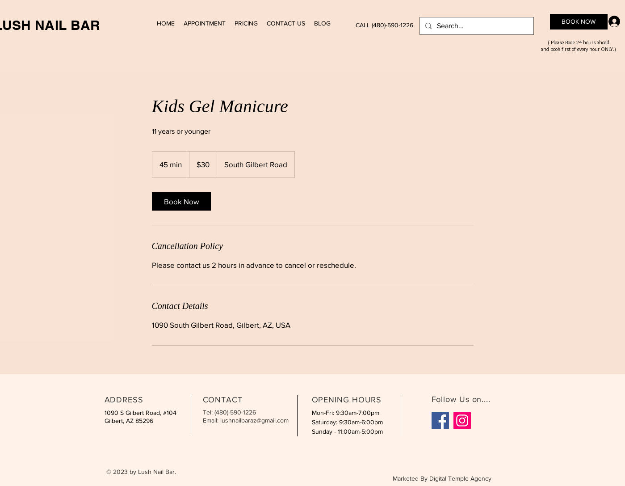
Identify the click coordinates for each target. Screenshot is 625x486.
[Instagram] (462, 420)
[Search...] (476, 25)
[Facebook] (440, 420)
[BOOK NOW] (579, 22)
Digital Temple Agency (460, 478)
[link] (181, 201)
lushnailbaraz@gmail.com (254, 420)
